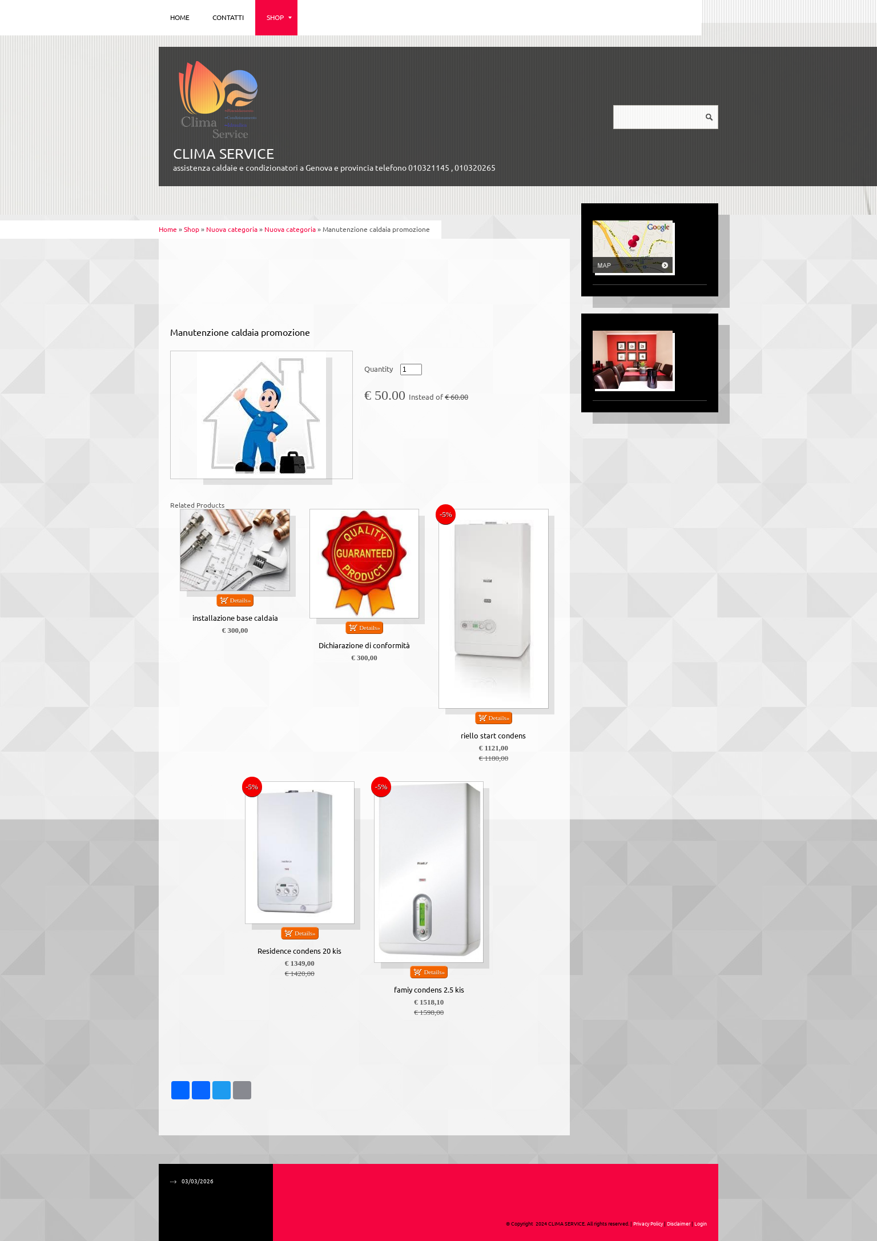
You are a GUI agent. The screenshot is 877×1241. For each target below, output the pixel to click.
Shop (279, 17)
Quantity (378, 369)
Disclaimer (678, 1224)
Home (180, 17)
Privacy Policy (648, 1224)
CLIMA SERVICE (223, 154)
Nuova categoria (232, 229)
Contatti (228, 17)
